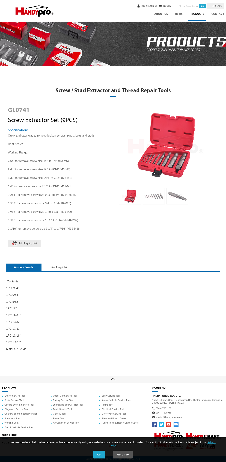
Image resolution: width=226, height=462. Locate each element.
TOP (113, 379)
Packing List (59, 267)
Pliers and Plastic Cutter (114, 418)
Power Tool (58, 418)
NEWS (179, 14)
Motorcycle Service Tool (114, 413)
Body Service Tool (111, 395)
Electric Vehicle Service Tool (18, 427)
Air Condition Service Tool (66, 422)
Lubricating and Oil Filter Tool (68, 404)
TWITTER (161, 424)
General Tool (59, 413)
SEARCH (217, 6)
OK (99, 454)
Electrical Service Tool (113, 409)
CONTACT (217, 14)
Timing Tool (107, 404)
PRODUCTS (197, 14)
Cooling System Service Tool (19, 404)
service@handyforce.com (169, 417)
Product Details (24, 267)
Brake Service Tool (13, 400)
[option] (130, 196)
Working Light (11, 422)
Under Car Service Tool (65, 395)
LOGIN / (133, 6)
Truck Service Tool (62, 409)
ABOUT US (161, 14)
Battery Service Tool (63, 400)
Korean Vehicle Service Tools (116, 400)
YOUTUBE (168, 424)
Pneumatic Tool (12, 418)
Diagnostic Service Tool (16, 409)
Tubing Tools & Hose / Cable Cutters (120, 422)
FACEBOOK (154, 424)
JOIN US (142, 6)
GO (197, 6)
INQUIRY (161, 6)
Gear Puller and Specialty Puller (20, 413)
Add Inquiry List (28, 243)
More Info (123, 454)
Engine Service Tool (14, 395)
